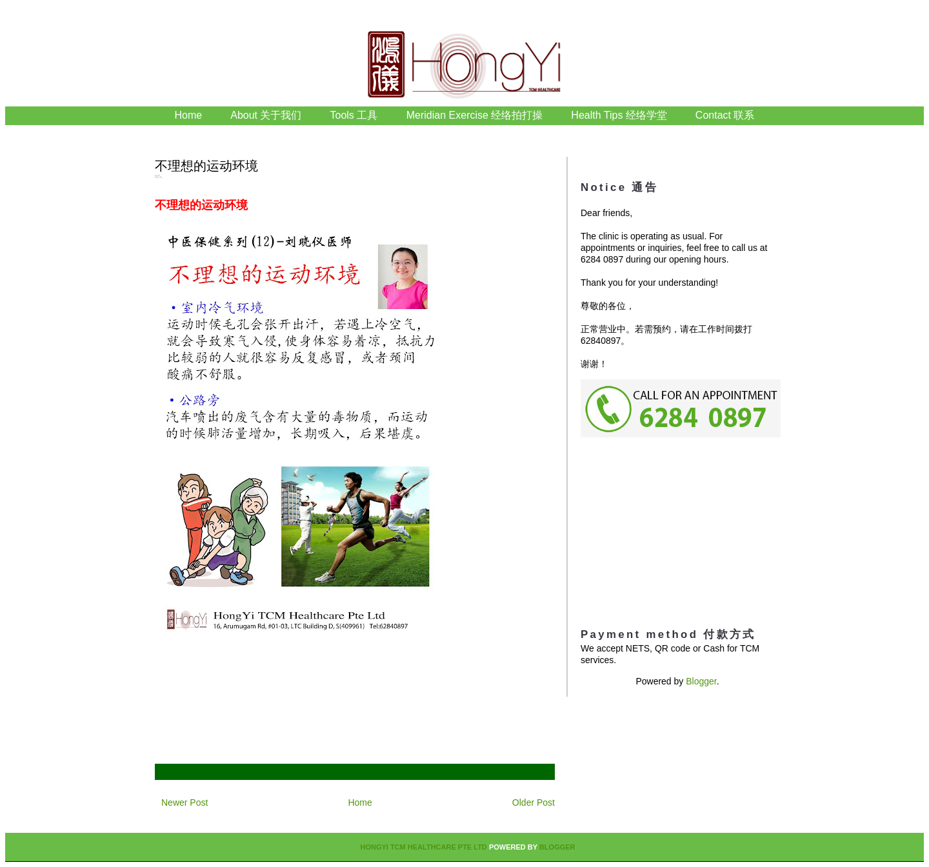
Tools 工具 (355, 115)
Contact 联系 (725, 115)
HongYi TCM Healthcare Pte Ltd (423, 847)
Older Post (533, 802)
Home (189, 115)
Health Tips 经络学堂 (618, 115)
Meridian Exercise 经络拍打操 (474, 115)
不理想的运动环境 (206, 166)
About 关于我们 (265, 115)
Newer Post (184, 802)
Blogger (701, 681)
